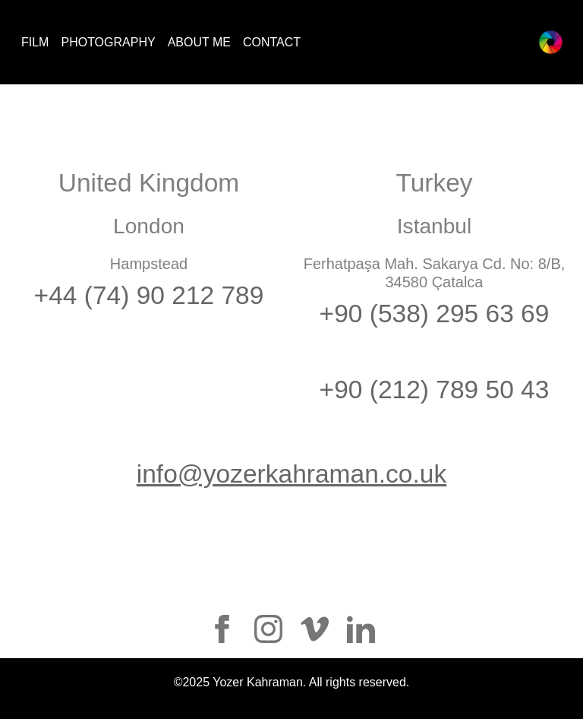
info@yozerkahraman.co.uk (291, 474)
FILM (35, 42)
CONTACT (272, 42)
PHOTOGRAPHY (108, 42)
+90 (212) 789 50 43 (435, 389)
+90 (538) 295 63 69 (435, 313)
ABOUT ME (199, 42)
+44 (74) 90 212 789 (149, 295)
